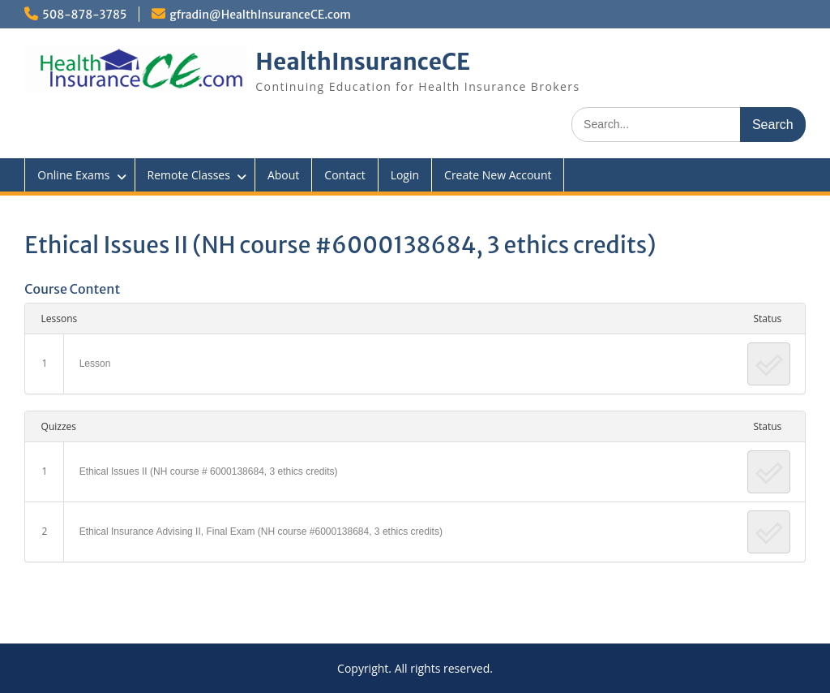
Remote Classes (189, 175)
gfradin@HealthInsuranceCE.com (260, 14)
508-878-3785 (84, 14)
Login (405, 175)
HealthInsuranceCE (362, 61)
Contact (344, 175)
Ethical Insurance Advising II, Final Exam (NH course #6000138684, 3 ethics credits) (261, 531)
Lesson (95, 363)
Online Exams (73, 175)
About (283, 175)
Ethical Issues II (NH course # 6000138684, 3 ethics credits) (208, 471)
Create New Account (497, 175)
